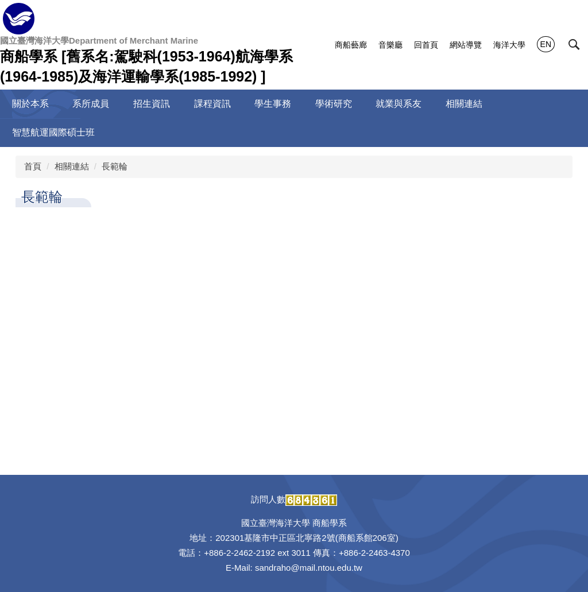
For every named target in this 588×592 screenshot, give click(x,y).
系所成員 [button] (90, 104)
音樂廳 (390, 44)
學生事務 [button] (272, 104)
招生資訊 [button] (151, 104)
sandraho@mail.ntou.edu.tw (308, 567)
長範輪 (114, 166)
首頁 (32, 166)
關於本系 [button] (30, 104)
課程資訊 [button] (212, 104)
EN (545, 44)
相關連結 (72, 166)
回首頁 (426, 44)
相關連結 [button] (464, 104)
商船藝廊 (351, 44)
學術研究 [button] (333, 104)
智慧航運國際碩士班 (53, 132)
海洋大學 (509, 44)
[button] (574, 45)
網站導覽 (466, 44)
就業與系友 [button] (398, 104)
